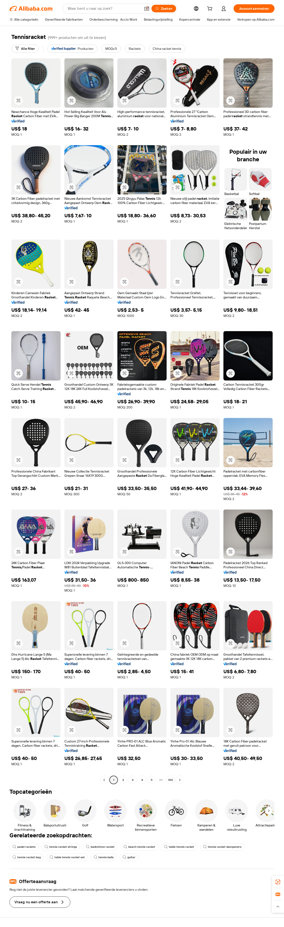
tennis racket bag (27, 857)
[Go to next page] (180, 780)
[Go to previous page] (104, 780)
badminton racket (100, 847)
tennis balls (104, 857)
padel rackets (24, 847)
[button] (147, 8)
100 (170, 780)
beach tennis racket (139, 847)
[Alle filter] (25, 49)
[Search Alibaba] (104, 8)
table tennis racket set (67, 857)
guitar (129, 857)
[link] (278, 882)
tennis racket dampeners (222, 847)
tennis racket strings (60, 847)
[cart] (210, 9)
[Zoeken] (163, 8)
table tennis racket (179, 847)
